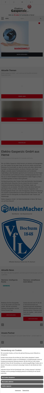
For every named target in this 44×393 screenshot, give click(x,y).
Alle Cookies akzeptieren (8, 377)
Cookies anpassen (6, 386)
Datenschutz (26, 390)
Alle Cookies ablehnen (7, 381)
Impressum (18, 390)
